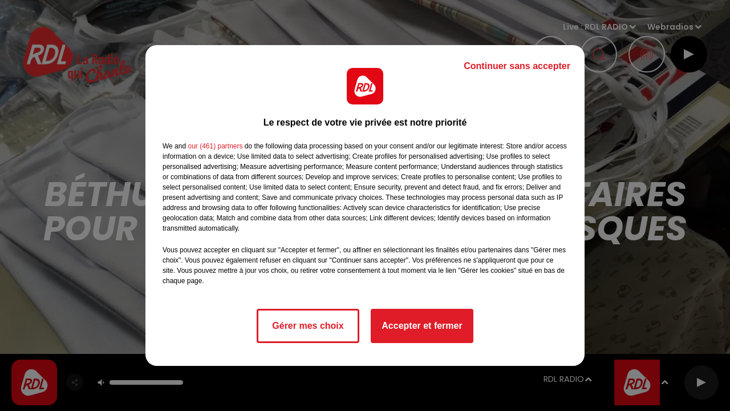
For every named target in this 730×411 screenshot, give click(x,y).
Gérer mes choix (307, 326)
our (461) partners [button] (215, 146)
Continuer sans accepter (517, 66)
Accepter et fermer (422, 326)
